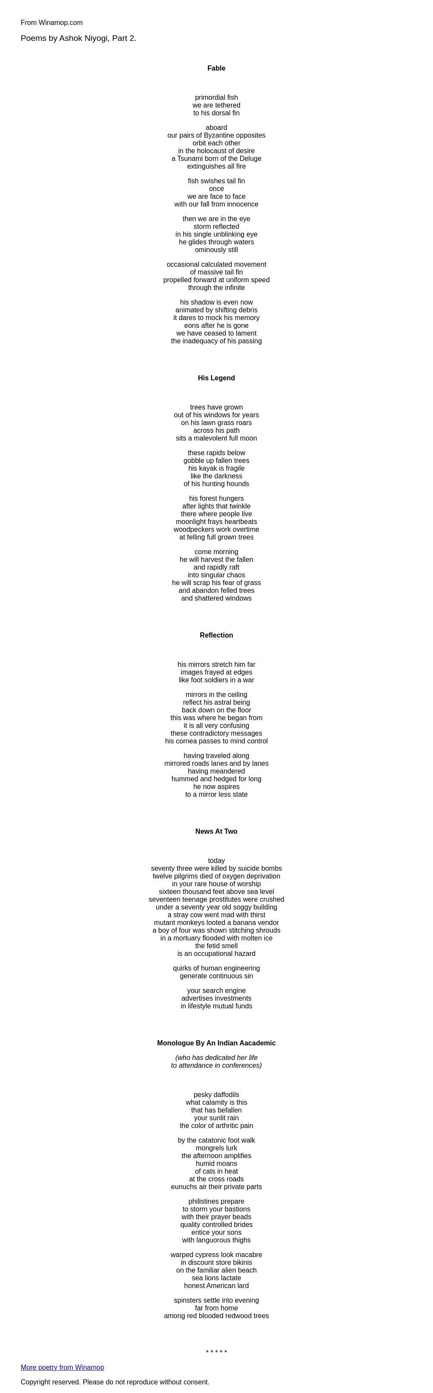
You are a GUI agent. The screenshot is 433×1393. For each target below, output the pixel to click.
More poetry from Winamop (62, 1367)
